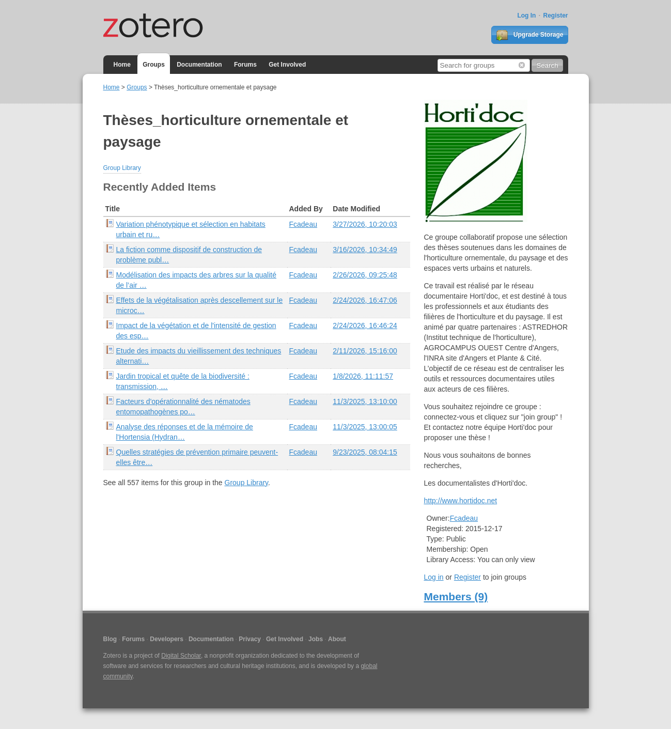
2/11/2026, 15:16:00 (365, 351)
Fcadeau (303, 224)
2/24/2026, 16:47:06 (365, 300)
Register (555, 15)
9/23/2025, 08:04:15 (365, 452)
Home (122, 64)
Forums (245, 64)
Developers (166, 639)
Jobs (315, 639)
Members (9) (456, 596)
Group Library (122, 168)
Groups (154, 64)
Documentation (199, 64)
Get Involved (287, 64)
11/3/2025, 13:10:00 (365, 401)
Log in (434, 577)
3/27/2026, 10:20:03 (365, 224)
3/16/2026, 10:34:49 (365, 249)
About (337, 639)
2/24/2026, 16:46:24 (365, 325)
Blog (110, 639)
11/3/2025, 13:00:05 (365, 427)
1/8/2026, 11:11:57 (363, 376)
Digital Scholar (181, 655)
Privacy (250, 639)
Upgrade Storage (529, 35)
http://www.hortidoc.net (460, 501)
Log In (526, 15)
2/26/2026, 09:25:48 (365, 275)
